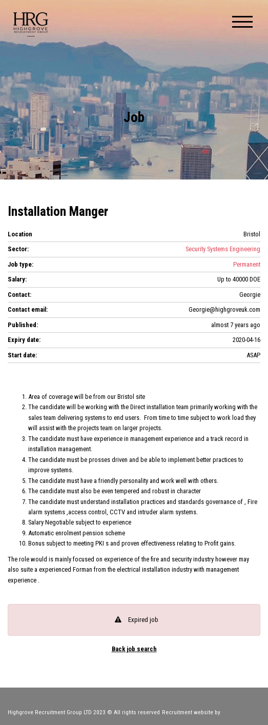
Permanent (246, 264)
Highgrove (31, 24)
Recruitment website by (211, 712)
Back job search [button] (134, 649)
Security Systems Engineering (222, 249)
